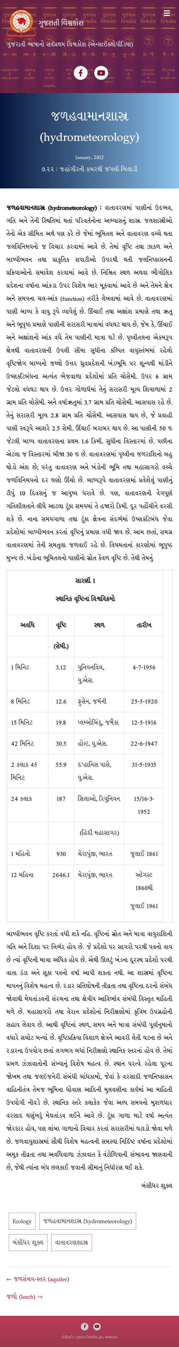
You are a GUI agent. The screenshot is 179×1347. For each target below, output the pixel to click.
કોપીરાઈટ (67, 1337)
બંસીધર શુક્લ (28, 1242)
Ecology (22, 1221)
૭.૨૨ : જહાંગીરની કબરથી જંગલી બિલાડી (89, 169)
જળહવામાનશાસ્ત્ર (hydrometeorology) (87, 1221)
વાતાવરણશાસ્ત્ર (71, 1242)
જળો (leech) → (24, 1296)
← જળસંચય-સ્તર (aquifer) (37, 1279)
